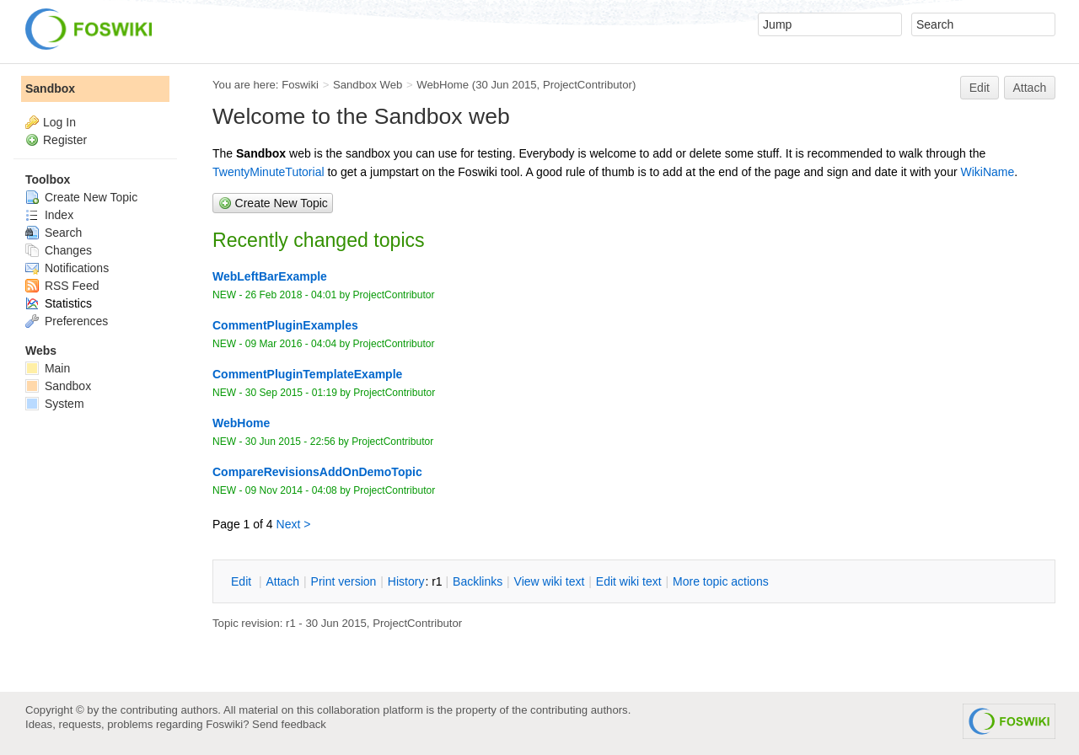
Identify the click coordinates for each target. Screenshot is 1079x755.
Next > (293, 524)
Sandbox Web (367, 84)
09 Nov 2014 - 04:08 (291, 490)
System (54, 403)
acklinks (477, 581)
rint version (344, 581)
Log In (59, 122)
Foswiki (300, 84)
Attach (1030, 87)
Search (53, 232)
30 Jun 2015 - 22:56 (290, 441)
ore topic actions (721, 581)
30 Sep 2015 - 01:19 (291, 393)
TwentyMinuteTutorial (268, 172)
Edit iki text (629, 581)
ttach (282, 581)
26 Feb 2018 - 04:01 (290, 295)
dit (243, 581)
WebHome (442, 84)
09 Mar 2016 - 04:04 (290, 344)
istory (406, 581)
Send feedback (289, 724)
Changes (58, 250)
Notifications (67, 268)
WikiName (987, 172)
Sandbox (50, 88)
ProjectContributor (587, 84)
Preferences (66, 321)
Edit (979, 87)
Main (47, 368)
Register (65, 140)
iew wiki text (549, 581)
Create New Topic (81, 197)
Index (49, 215)
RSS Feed (62, 285)
